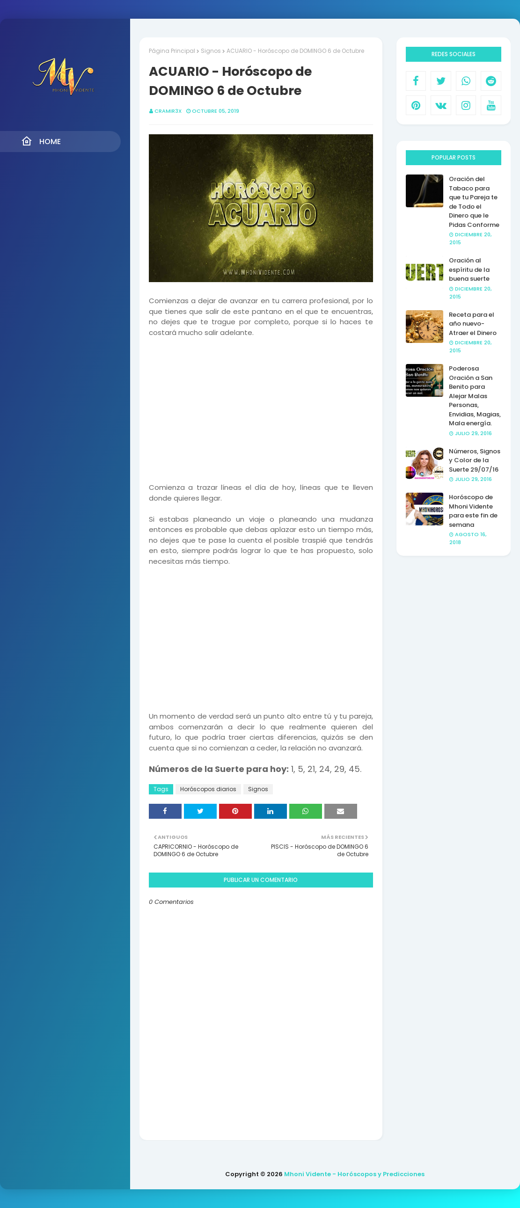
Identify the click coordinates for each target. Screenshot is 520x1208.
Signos (211, 51)
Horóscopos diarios (208, 789)
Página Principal (172, 51)
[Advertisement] (260, 403)
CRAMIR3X (168, 111)
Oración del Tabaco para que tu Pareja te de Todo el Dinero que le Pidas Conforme (474, 202)
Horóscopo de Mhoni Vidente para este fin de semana (473, 511)
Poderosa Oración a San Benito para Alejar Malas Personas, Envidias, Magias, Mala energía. (475, 396)
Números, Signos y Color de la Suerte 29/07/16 (474, 460)
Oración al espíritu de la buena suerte (469, 269)
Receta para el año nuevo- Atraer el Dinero (473, 323)
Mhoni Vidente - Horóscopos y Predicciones (354, 1174)
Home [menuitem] (41, 141)
